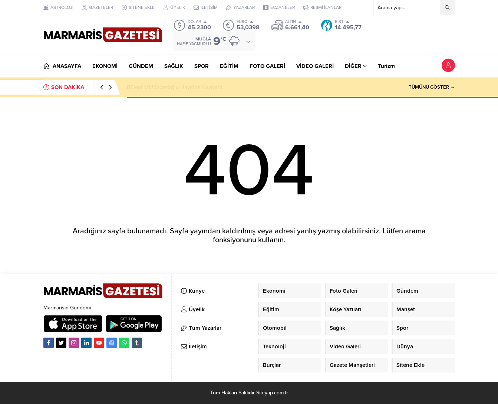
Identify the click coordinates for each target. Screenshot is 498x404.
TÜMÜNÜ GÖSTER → (432, 87)
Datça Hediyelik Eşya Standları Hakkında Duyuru (187, 87)
